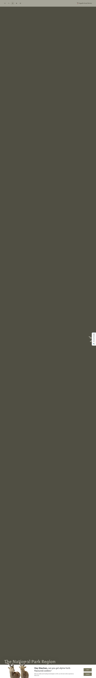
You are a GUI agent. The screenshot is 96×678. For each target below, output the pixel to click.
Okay (87, 669)
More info (36, 675)
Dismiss (88, 674)
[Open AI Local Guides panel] (94, 339)
